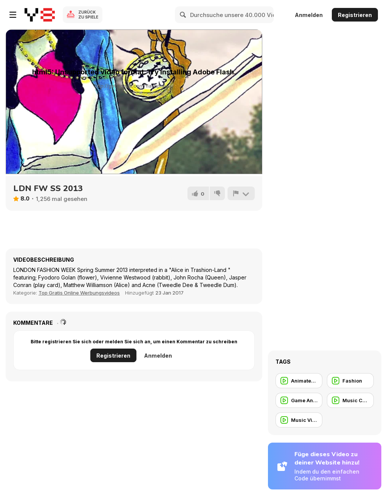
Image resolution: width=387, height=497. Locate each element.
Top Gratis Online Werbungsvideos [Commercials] (79, 293)
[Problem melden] (241, 193)
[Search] (183, 14)
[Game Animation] (299, 400)
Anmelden (309, 15)
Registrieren (355, 15)
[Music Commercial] (350, 400)
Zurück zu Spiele (88, 14)
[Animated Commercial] (299, 380)
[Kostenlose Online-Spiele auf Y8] (39, 15)
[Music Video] (299, 420)
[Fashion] (350, 380)
